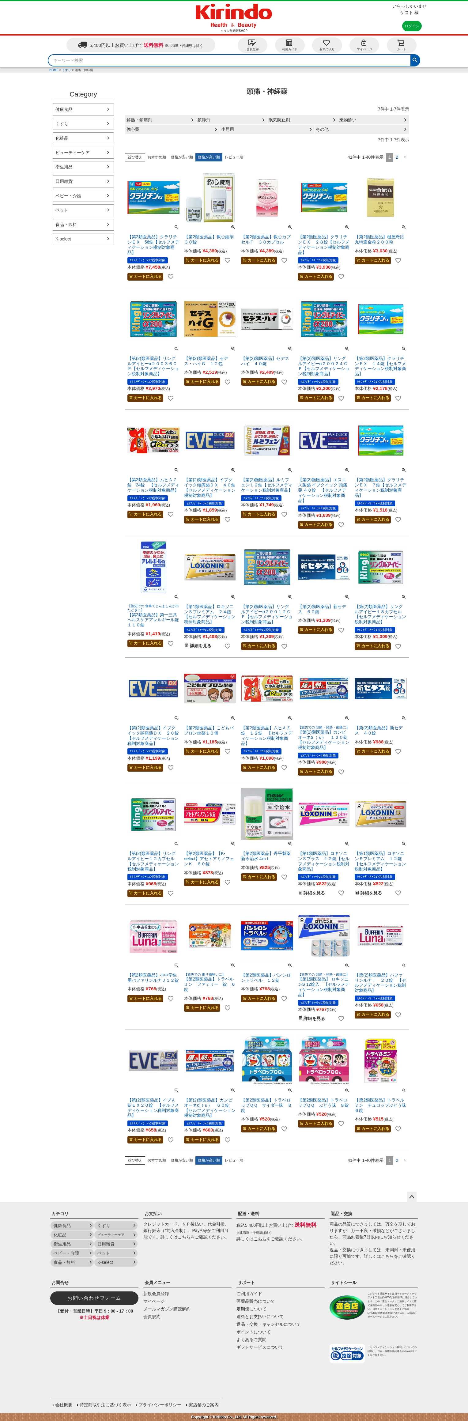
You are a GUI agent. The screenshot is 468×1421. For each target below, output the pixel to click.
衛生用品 (64, 166)
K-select (63, 238)
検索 (415, 59)
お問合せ (60, 1282)
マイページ (364, 45)
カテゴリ (60, 1213)
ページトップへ (412, 1197)
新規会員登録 (156, 1293)
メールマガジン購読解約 (167, 1308)
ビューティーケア (72, 152)
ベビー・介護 (68, 195)
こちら (184, 1236)
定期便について (251, 1308)
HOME (53, 70)
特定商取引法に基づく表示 (105, 1404)
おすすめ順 (157, 157)
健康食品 (64, 109)
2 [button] (397, 157)
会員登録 (253, 45)
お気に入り (327, 45)
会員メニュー (157, 1282)
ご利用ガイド (249, 1293)
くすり (66, 70)
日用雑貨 (64, 181)
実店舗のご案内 (204, 1404)
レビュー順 (234, 157)
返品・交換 (341, 1213)
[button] (405, 157)
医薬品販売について (255, 1301)
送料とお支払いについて (260, 1316)
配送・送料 (248, 1213)
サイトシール (344, 1282)
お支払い (153, 1213)
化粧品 (61, 138)
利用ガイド (289, 45)
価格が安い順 (182, 157)
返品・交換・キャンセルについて (268, 1324)
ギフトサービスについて (260, 1347)
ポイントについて (253, 1331)
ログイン (412, 26)
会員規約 (151, 1316)
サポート (246, 1282)
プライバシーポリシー (159, 1404)
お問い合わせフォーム (94, 1298)
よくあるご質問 (251, 1339)
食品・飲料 (66, 224)
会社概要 (63, 1404)
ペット (61, 210)
